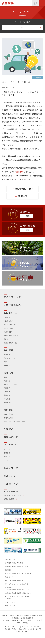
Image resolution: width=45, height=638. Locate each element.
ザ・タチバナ (11, 445)
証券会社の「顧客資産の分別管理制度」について (19, 588)
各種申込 (8, 428)
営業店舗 (8, 372)
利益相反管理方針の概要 (14, 580)
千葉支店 (7, 388)
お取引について (12, 313)
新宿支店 (7, 381)
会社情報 (8, 350)
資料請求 (20, 171)
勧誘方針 (8, 570)
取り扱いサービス (10, 325)
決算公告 (7, 362)
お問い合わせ (11, 437)
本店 (5, 377)
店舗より (7, 456)
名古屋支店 (8, 402)
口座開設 (7, 317)
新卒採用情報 (8, 414)
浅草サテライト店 (10, 384)
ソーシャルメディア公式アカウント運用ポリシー (18, 598)
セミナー (7, 449)
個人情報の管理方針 (12, 559)
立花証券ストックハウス (13, 495)
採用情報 (8, 409)
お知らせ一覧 (11, 467)
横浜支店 (7, 395)
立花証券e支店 (9, 499)
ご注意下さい (11, 483)
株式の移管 (8, 332)
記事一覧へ (24, 196)
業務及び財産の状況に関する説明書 (18, 573)
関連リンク (10, 475)
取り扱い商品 (8, 328)
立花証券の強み (12, 305)
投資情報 (7, 453)
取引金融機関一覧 (10, 343)
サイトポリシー (11, 602)
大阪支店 (7, 399)
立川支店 (7, 391)
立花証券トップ (12, 297)
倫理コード (9, 577)
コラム (6, 460)
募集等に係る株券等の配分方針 (16, 566)
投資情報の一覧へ (24, 188)
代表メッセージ (9, 358)
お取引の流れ (8, 321)
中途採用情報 (8, 418)
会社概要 (7, 354)
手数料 (6, 339)
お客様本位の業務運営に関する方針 (18, 593)
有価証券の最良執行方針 (14, 563)
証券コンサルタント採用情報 (14, 421)
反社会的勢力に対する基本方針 (16, 584)
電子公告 (7, 365)
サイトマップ (10, 606)
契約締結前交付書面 (11, 336)
